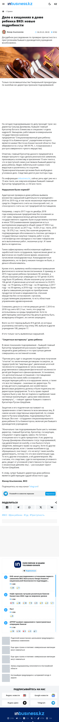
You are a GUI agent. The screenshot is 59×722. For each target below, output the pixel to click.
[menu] (3, 4)
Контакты (19, 691)
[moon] (50, 4)
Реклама (32, 691)
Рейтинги (36, 694)
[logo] (26, 4)
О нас (9, 691)
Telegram (33, 486)
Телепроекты (46, 691)
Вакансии (23, 694)
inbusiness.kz (24, 178)
